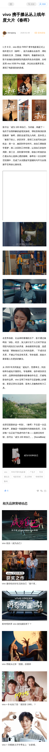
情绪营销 (39, 477)
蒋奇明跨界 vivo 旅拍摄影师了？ (17, 624)
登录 (44, 4)
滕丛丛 (6, 477)
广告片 (32, 472)
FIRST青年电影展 (18, 472)
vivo (5, 472)
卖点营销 (28, 477)
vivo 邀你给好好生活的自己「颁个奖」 (19, 584)
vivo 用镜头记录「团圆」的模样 (16, 664)
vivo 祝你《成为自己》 (12, 543)
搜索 (32, 4)
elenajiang (12, 33)
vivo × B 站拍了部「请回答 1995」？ (19, 704)
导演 (41, 472)
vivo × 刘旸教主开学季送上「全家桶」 (19, 745)
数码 (6, 481)
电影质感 (17, 477)
